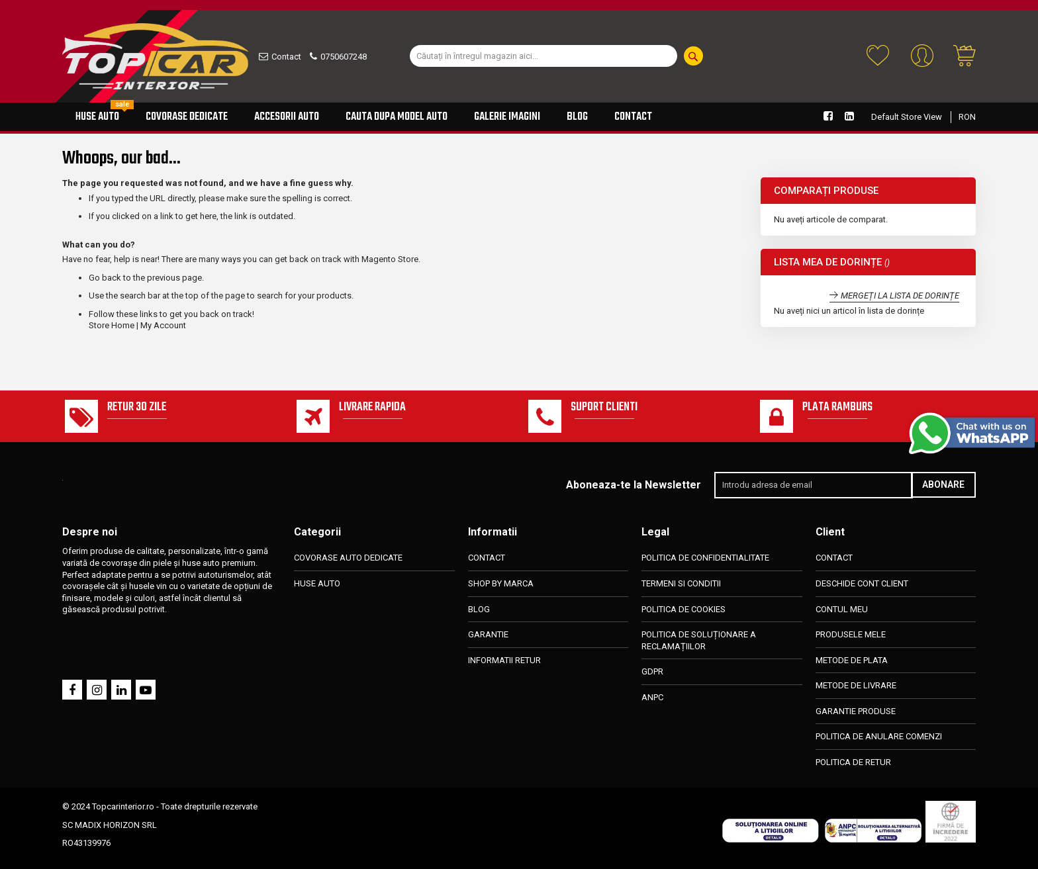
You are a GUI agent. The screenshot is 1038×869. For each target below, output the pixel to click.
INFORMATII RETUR (504, 660)
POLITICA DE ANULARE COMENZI (879, 736)
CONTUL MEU (842, 609)
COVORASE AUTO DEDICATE (348, 558)
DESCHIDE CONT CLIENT (862, 583)
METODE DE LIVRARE (856, 685)
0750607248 (343, 57)
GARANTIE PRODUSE (856, 711)
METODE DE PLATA (852, 660)
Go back (105, 278)
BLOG (479, 609)
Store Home (111, 325)
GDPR (652, 671)
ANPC (652, 697)
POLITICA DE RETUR (853, 762)
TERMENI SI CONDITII (681, 583)
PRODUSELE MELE (851, 634)
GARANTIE (488, 634)
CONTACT (486, 558)
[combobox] (543, 56)
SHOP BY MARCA (501, 583)
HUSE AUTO (317, 583)
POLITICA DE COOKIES (683, 609)
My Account (163, 325)
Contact (286, 57)
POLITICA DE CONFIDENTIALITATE (705, 558)
